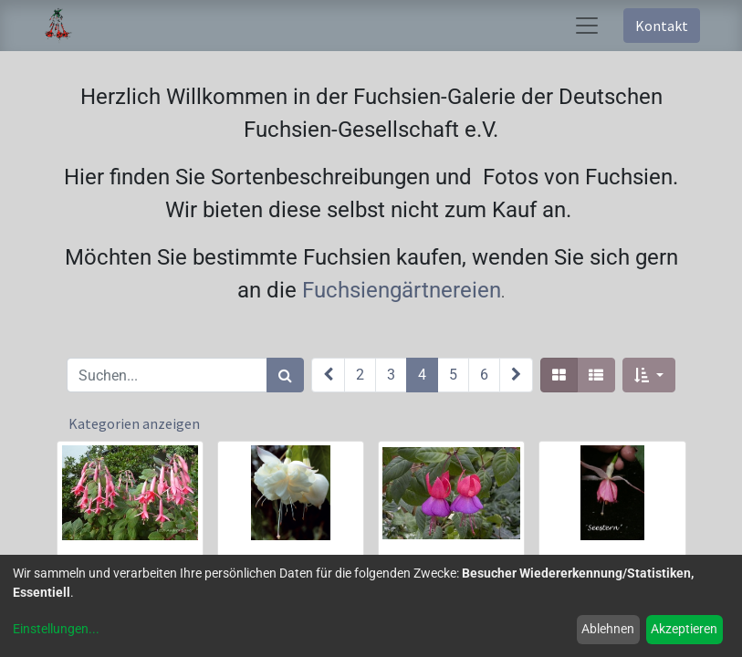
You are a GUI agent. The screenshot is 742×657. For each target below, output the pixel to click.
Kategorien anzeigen (134, 423)
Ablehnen (607, 628)
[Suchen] (285, 375)
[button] (648, 375)
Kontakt (661, 25)
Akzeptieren (684, 628)
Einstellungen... (56, 628)
